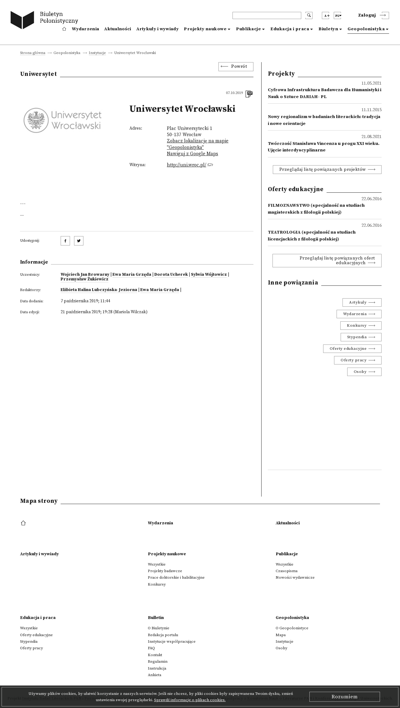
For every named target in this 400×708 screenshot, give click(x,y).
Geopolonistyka (366, 29)
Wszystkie (157, 564)
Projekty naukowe (205, 29)
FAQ (151, 648)
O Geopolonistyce (292, 628)
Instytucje (97, 53)
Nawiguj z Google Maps (192, 154)
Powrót (239, 66)
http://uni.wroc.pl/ (186, 165)
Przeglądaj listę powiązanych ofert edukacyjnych (337, 260)
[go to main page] (46, 21)
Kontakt (155, 654)
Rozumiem (345, 697)
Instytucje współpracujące (172, 641)
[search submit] (308, 15)
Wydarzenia (85, 29)
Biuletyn (328, 29)
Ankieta (154, 674)
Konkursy (357, 325)
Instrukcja (157, 668)
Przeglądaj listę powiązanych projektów (322, 169)
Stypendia (357, 336)
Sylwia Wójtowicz (209, 274)
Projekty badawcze (165, 570)
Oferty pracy (354, 360)
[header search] (266, 15)
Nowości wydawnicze (295, 577)
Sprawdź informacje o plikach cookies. (190, 699)
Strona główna (32, 53)
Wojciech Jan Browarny (85, 274)
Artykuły (358, 302)
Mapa (281, 634)
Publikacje (248, 29)
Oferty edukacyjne (348, 348)
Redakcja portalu (163, 634)
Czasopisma (287, 570)
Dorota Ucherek (171, 274)
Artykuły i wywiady (157, 29)
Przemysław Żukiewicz (84, 279)
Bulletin (156, 618)
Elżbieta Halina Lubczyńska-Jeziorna (99, 290)
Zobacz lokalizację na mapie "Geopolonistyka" (197, 144)
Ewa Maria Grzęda (131, 274)
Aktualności (117, 29)
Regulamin (158, 661)
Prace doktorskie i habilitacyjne (176, 577)
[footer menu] (24, 523)
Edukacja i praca (289, 29)
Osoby (360, 371)
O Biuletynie (158, 628)
